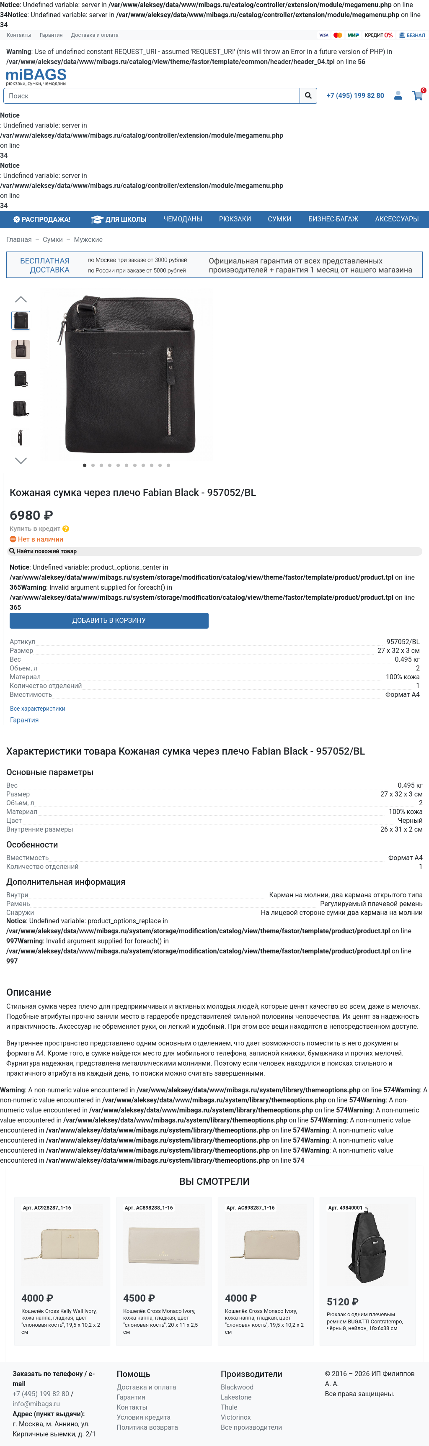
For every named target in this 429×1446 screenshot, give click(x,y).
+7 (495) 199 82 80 (41, 1394)
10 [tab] (160, 467)
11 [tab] (168, 467)
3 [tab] (101, 467)
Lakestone (236, 1397)
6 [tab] (126, 467)
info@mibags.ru (36, 1404)
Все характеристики (37, 708)
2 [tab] (93, 467)
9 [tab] (151, 467)
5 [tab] (118, 467)
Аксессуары (397, 219)
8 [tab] (143, 467)
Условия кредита (144, 1417)
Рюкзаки (235, 219)
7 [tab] (135, 467)
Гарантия (51, 35)
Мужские (88, 240)
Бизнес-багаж (333, 219)
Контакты (19, 35)
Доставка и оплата (95, 35)
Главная (19, 240)
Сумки (280, 219)
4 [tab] (110, 467)
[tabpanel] (126, 374)
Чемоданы (182, 219)
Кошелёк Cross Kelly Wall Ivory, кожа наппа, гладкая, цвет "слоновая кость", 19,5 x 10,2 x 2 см (60, 1321)
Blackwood (237, 1387)
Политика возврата (147, 1427)
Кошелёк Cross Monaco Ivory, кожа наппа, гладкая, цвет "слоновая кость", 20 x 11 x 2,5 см (160, 1321)
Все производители (251, 1427)
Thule (229, 1407)
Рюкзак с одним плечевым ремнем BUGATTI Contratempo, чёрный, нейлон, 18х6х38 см (365, 1321)
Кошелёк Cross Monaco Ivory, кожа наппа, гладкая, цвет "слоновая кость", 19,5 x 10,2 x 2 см (264, 1321)
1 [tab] (84, 467)
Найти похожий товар (43, 551)
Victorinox (236, 1417)
